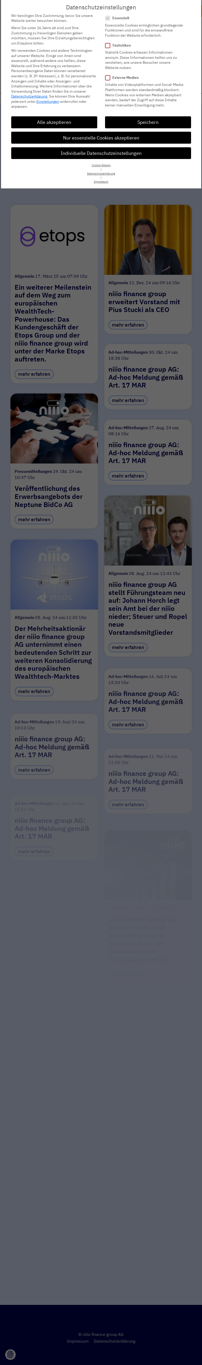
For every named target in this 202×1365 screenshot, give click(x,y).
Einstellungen (47, 101)
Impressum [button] (101, 181)
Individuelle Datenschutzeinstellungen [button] (101, 153)
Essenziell (119, 18)
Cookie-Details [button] (101, 165)
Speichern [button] (147, 122)
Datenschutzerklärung (29, 96)
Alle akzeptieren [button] (54, 122)
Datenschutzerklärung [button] (101, 173)
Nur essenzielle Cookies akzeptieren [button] (101, 138)
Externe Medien (123, 77)
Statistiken (119, 45)
